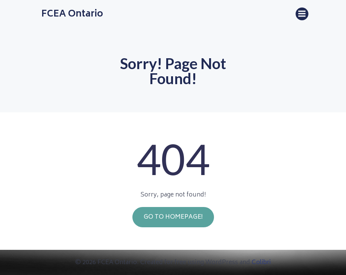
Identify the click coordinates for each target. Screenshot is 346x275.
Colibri (261, 262)
